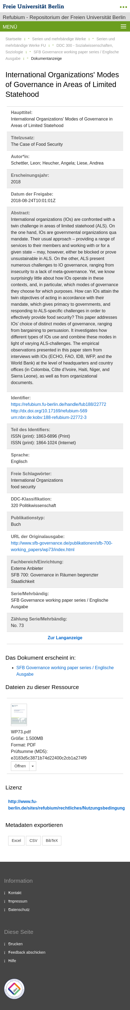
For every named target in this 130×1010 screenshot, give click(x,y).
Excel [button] (16, 840)
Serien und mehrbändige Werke (59, 39)
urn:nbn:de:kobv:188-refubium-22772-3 (49, 417)
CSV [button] (33, 840)
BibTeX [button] (52, 840)
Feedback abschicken (26, 952)
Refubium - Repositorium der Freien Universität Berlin (64, 17)
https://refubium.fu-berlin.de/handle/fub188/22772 (58, 404)
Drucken (15, 944)
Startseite (13, 39)
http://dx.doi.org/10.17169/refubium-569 (49, 411)
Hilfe (12, 961)
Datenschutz (19, 909)
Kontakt (14, 893)
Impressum (17, 901)
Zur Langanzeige (65, 637)
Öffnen (20, 766)
